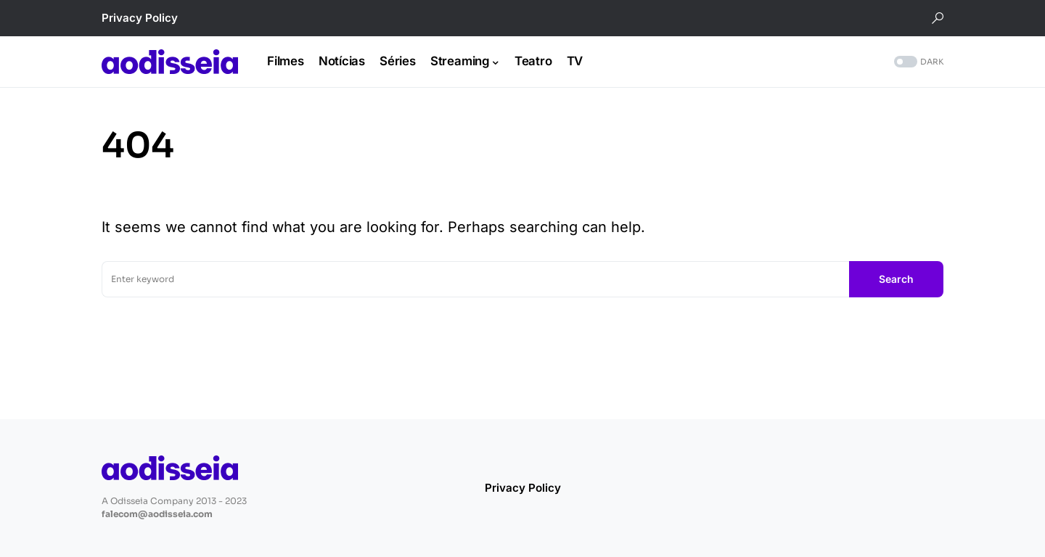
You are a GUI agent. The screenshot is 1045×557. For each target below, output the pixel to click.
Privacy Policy (140, 18)
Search (896, 279)
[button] (937, 18)
